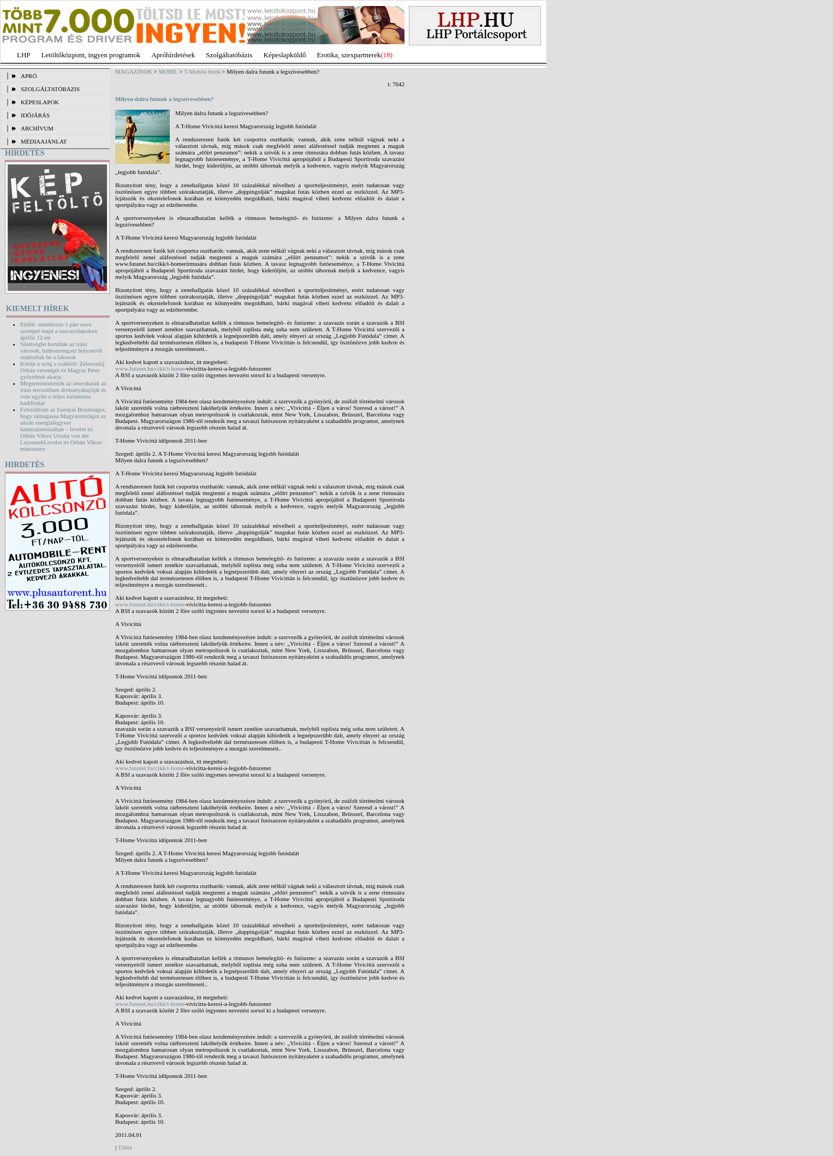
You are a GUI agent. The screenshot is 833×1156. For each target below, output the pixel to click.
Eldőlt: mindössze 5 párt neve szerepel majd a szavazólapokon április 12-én (58, 331)
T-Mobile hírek (202, 71)
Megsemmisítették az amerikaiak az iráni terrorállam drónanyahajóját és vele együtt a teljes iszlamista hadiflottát (63, 393)
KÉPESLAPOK (40, 102)
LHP (24, 55)
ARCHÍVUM (37, 128)
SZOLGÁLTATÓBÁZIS (50, 89)
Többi (125, 1147)
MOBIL (168, 71)
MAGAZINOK (133, 71)
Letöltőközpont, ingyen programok (91, 55)
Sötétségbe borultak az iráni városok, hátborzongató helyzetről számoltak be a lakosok (61, 350)
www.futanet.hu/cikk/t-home (149, 368)
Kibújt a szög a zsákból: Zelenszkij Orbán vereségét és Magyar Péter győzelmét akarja (62, 370)
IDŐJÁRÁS (35, 115)
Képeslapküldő (285, 55)
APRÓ (29, 76)
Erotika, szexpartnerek (349, 55)
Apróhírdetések (173, 55)
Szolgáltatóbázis (229, 55)
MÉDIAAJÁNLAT (44, 141)
